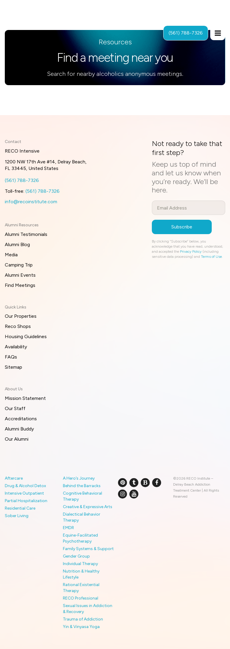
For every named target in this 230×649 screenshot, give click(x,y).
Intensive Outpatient (24, 493)
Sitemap (13, 367)
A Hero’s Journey (79, 478)
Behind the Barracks (82, 485)
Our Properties (21, 316)
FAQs (11, 357)
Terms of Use (211, 257)
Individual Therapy (80, 563)
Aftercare (14, 478)
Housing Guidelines (26, 336)
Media (11, 255)
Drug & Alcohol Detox (25, 485)
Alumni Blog (17, 244)
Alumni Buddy (19, 429)
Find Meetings (20, 285)
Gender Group (76, 556)
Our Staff (15, 408)
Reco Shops (18, 326)
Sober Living (16, 515)
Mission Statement (25, 398)
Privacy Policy (191, 251)
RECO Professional (80, 598)
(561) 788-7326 (22, 180)
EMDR (68, 527)
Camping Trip (19, 265)
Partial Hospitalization (26, 500)
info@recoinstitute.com (31, 201)
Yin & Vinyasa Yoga (81, 626)
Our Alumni (16, 439)
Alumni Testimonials (26, 234)
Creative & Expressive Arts (87, 506)
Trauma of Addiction (83, 619)
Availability (16, 347)
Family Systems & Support (88, 548)
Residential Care (20, 508)
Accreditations (21, 418)
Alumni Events (20, 275)
